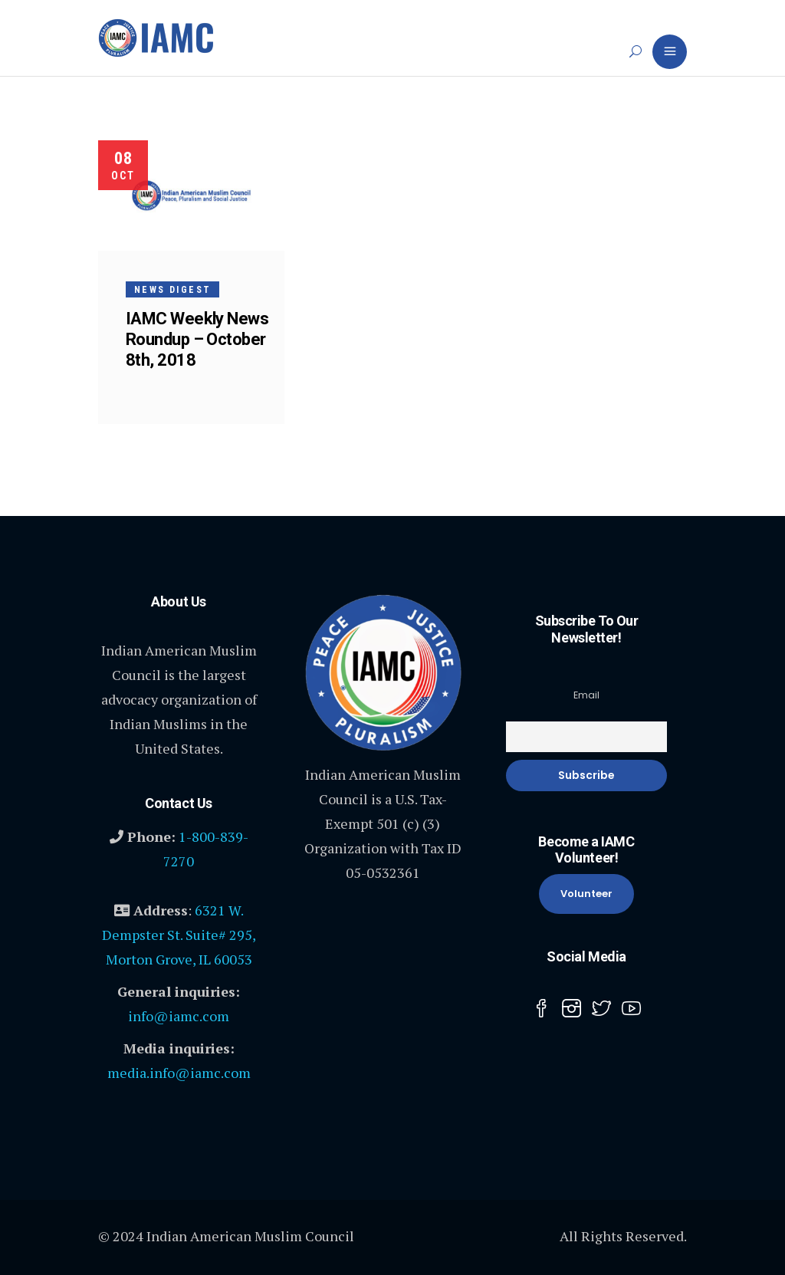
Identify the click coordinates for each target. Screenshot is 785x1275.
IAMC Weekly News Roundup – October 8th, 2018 (197, 339)
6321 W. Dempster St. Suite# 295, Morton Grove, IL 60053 (179, 934)
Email (586, 695)
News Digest (172, 289)
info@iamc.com (178, 1016)
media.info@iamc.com (179, 1072)
